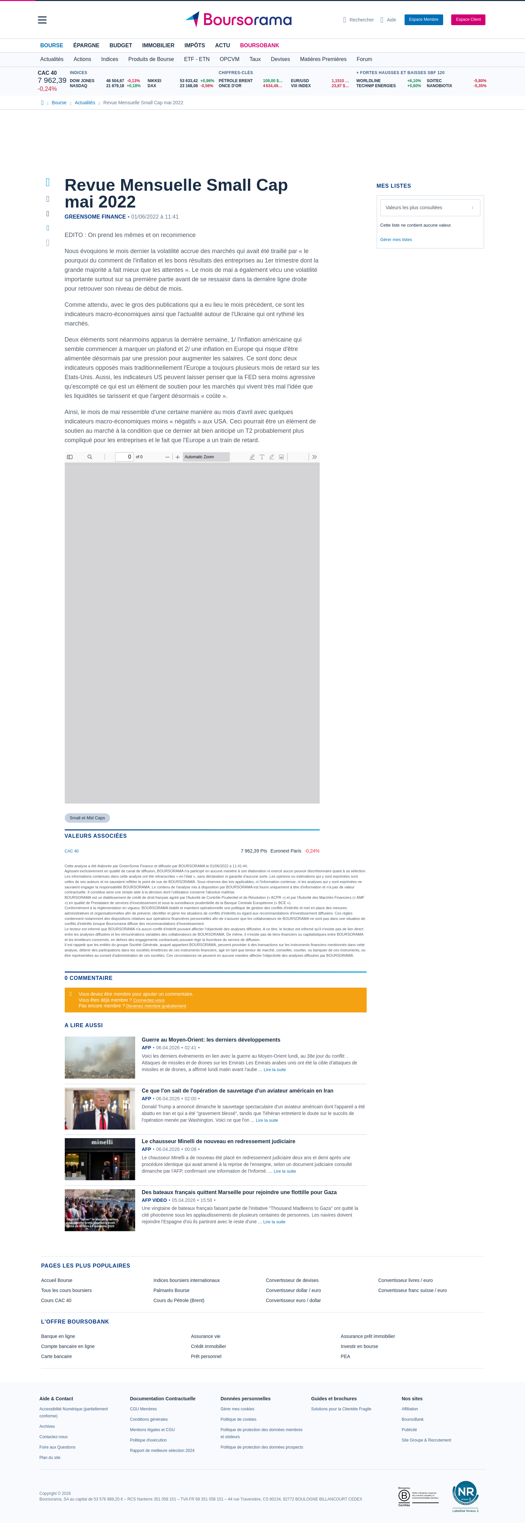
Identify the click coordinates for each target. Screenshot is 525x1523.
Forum (364, 59)
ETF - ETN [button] (197, 59)
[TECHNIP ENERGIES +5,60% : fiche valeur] (389, 86)
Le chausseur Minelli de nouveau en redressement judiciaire (219, 1141)
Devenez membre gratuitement (156, 1005)
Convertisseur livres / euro (405, 1280)
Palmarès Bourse (172, 1290)
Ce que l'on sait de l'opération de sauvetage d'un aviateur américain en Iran (238, 1091)
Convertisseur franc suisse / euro (412, 1290)
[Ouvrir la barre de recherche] (358, 20)
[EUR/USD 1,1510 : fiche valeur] (322, 80)
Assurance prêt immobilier (368, 1336)
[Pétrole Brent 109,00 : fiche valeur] (252, 80)
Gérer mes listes (396, 239)
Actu (222, 45)
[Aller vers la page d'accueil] (260, 19)
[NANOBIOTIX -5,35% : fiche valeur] (457, 86)
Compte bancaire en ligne (68, 1346)
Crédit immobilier (208, 1346)
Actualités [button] (51, 59)
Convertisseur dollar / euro (293, 1290)
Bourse (51, 45)
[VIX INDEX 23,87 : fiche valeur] (322, 86)
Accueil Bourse (56, 1280)
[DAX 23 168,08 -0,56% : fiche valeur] (181, 86)
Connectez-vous (149, 1000)
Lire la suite (275, 1069)
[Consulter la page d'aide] (388, 20)
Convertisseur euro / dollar (293, 1300)
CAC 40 (47, 73)
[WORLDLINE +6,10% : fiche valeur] (389, 80)
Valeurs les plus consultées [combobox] (414, 207)
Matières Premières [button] (323, 59)
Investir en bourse (359, 1346)
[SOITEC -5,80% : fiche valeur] (457, 80)
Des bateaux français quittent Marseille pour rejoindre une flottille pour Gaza (239, 1192)
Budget (120, 45)
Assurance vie (205, 1336)
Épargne (86, 45)
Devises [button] (280, 59)
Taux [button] (255, 59)
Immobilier (158, 45)
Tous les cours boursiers (66, 1290)
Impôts (195, 45)
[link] (47, 1426)
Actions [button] (82, 59)
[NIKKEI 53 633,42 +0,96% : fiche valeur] (181, 80)
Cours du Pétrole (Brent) (179, 1300)
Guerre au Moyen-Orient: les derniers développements (211, 1040)
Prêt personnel (206, 1356)
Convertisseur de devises (292, 1280)
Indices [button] (109, 59)
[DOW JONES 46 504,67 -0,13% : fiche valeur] (106, 80)
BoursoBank (259, 45)
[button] (42, 20)
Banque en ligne (58, 1336)
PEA (345, 1356)
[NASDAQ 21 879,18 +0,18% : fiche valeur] (106, 86)
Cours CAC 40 (56, 1300)
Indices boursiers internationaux (187, 1280)
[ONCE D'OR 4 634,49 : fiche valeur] (252, 86)
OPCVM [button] (230, 59)
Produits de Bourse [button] (151, 59)
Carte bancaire (56, 1356)
